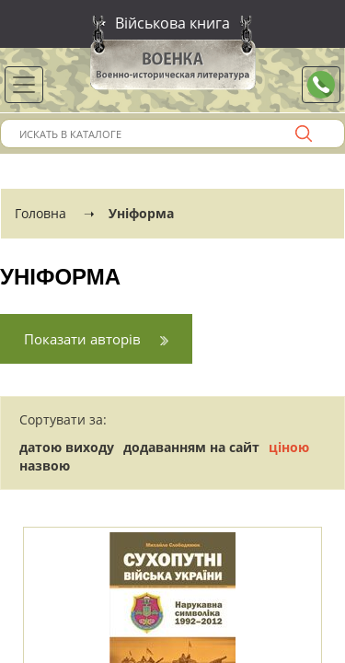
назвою (44, 465)
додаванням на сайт (191, 447)
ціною (289, 447)
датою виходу (66, 447)
